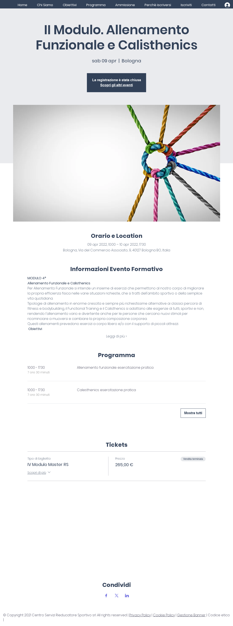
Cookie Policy (164, 615)
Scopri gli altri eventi (116, 85)
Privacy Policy (140, 615)
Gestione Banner (191, 615)
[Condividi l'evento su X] (117, 595)
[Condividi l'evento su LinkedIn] (127, 595)
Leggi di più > (116, 336)
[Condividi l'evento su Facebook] (106, 595)
